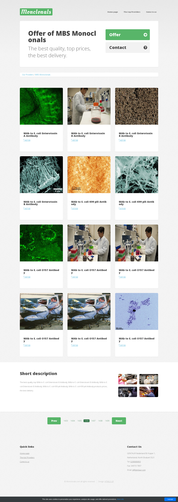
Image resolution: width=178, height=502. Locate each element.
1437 (93, 421)
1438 (100, 421)
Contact (117, 47)
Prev (54, 420)
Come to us (151, 12)
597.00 (27, 277)
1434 (73, 421)
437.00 (27, 140)
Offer (115, 34)
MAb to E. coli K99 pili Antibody (88, 203)
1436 (86, 421)
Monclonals (36, 12)
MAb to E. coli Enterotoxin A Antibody (40, 134)
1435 (80, 421)
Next (119, 420)
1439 (107, 421)
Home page (113, 12)
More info (120, 499)
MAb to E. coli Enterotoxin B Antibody (88, 134)
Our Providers (28, 74)
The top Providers (132, 12)
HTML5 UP (109, 481)
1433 (66, 421)
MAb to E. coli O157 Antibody (41, 271)
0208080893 (135, 461)
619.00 (74, 208)
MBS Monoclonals (42, 74)
